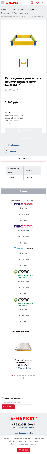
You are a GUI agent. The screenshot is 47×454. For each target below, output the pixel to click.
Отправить (8, 406)
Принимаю (23, 450)
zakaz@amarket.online (23, 433)
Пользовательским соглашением (23, 444)
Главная (4, 9)
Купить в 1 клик (23, 138)
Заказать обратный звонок (23, 427)
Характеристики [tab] (23, 158)
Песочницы (5, 13)
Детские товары (26, 9)
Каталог (14, 9)
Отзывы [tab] (23, 191)
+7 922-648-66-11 (23, 424)
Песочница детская (21, 13)
